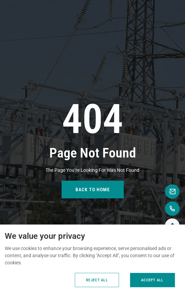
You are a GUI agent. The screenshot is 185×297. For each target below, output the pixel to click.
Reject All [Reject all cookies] (97, 280)
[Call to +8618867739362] (172, 208)
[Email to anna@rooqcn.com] (172, 191)
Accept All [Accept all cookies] (152, 280)
